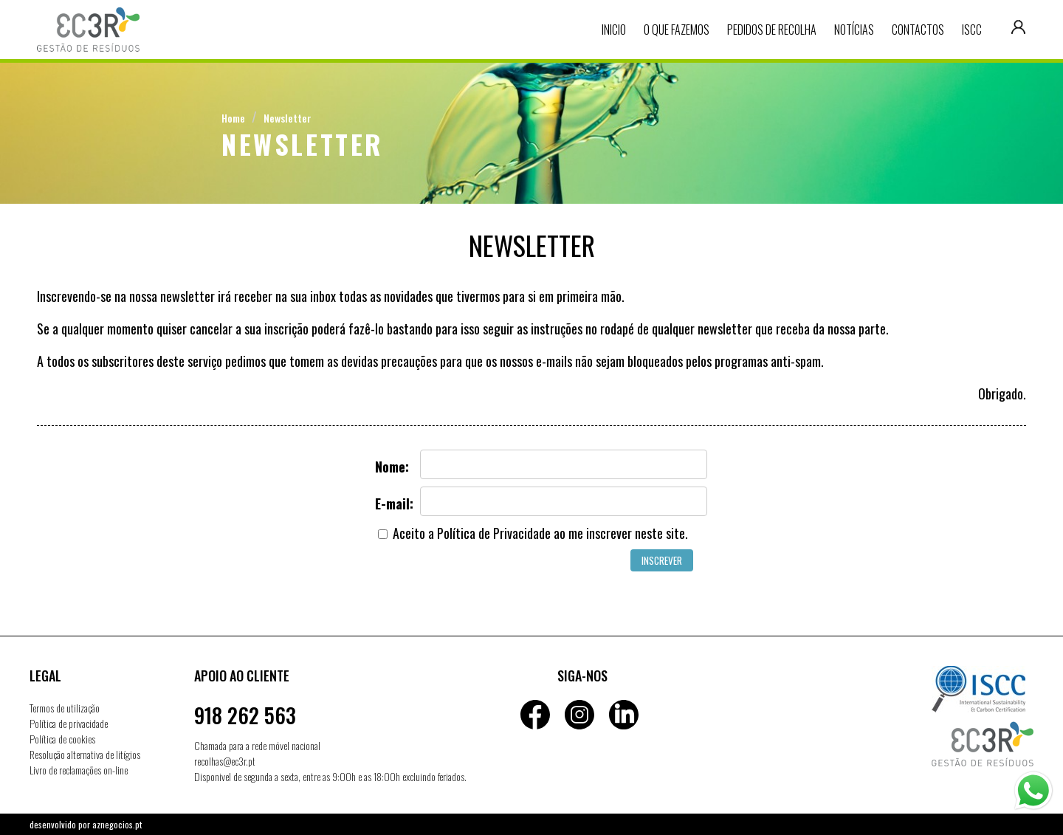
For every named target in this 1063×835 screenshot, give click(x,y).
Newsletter (288, 118)
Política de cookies (62, 738)
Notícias (854, 29)
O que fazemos (676, 29)
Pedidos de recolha (771, 29)
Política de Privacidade (494, 533)
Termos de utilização (65, 707)
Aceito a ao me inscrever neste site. (533, 533)
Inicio (614, 29)
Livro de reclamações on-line (79, 769)
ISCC (972, 29)
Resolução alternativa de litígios (85, 754)
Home (233, 118)
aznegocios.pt (117, 824)
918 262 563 (245, 715)
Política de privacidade (69, 723)
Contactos (918, 29)
